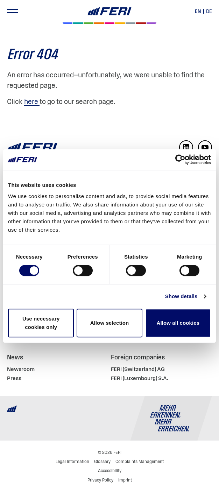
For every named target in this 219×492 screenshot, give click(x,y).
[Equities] (67, 23)
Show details (181, 296)
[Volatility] (99, 23)
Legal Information (72, 461)
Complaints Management (139, 461)
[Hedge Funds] (120, 23)
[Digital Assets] (109, 23)
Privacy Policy (100, 480)
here (32, 101)
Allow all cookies (178, 323)
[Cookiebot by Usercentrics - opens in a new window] (180, 159)
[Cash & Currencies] (130, 23)
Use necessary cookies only (40, 323)
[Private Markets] (78, 23)
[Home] (109, 11)
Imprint (125, 480)
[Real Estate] (151, 23)
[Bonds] (88, 23)
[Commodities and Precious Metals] (141, 23)
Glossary (102, 461)
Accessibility (109, 470)
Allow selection (109, 323)
